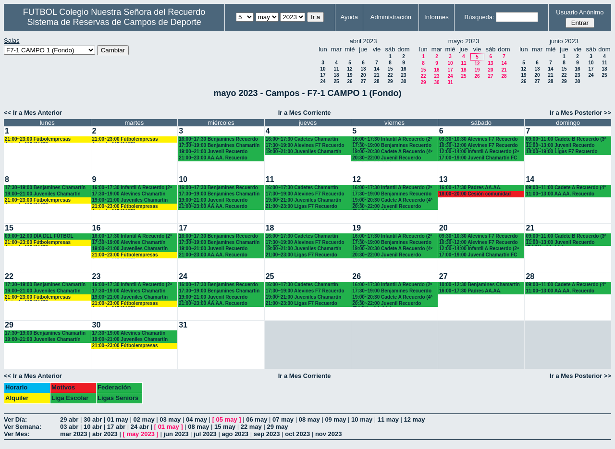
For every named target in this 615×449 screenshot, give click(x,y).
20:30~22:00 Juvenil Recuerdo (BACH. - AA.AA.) (386, 158)
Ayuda (349, 17)
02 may (144, 419)
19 (349, 75)
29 (390, 81)
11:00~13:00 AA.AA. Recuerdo (560, 193)
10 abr (93, 426)
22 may (251, 426)
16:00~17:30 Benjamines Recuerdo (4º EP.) (218, 139)
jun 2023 (175, 433)
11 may (388, 419)
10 (322, 69)
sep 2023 (267, 433)
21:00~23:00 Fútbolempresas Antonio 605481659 (38, 139)
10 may (361, 419)
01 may (117, 419)
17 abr (116, 426)
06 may (256, 419)
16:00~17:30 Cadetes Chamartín (302, 139)
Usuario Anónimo (579, 12)
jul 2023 (205, 433)
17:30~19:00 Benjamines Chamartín (219, 145)
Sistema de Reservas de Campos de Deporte (114, 22)
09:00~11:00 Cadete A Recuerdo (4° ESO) (566, 188)
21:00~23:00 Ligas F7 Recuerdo (301, 206)
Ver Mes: (16, 433)
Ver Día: (15, 419)
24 (322, 81)
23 (403, 75)
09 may (335, 419)
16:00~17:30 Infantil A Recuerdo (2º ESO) (392, 139)
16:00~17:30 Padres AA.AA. (470, 187)
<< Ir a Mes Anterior (33, 112)
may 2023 (140, 433)
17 (322, 75)
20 (363, 75)
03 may (170, 419)
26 (349, 81)
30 (403, 81)
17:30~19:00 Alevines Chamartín (129, 193)
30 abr (93, 419)
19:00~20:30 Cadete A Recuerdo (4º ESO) (392, 152)
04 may (196, 419)
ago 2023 (234, 433)
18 (336, 75)
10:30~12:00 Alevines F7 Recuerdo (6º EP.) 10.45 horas (478, 146)
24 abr (140, 426)
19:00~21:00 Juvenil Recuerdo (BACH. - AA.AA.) (213, 152)
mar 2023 (73, 433)
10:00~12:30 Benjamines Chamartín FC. (479, 285)
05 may (226, 419)
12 (349, 69)
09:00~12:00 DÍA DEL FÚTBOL (39, 236)
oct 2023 (297, 433)
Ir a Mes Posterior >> (580, 112)
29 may (277, 426)
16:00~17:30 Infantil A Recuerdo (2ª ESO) (132, 188)
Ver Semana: (22, 426)
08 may (309, 419)
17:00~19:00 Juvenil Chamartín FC (478, 157)
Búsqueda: (479, 17)
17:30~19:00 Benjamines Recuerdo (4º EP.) (391, 146)
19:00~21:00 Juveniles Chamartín (304, 151)
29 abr (69, 419)
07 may (283, 419)
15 (390, 69)
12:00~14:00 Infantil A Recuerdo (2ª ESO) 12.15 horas (479, 152)
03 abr (69, 426)
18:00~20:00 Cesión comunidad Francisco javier (475, 194)
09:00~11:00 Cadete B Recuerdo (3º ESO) (566, 139)
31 (450, 82)
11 (336, 69)
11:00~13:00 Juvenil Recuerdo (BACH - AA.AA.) (560, 146)
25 (336, 81)
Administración (390, 17)
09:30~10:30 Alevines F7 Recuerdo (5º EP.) (478, 139)
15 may (224, 426)
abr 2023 (105, 433)
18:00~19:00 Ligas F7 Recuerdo (561, 151)
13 (363, 69)
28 (376, 81)
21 (376, 75)
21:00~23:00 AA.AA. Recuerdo (213, 157)
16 (403, 69)
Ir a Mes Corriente (304, 112)
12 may (414, 419)
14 (376, 69)
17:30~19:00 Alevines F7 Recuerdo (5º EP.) (305, 146)
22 (390, 75)
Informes (436, 17)
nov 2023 (328, 433)
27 (363, 81)
